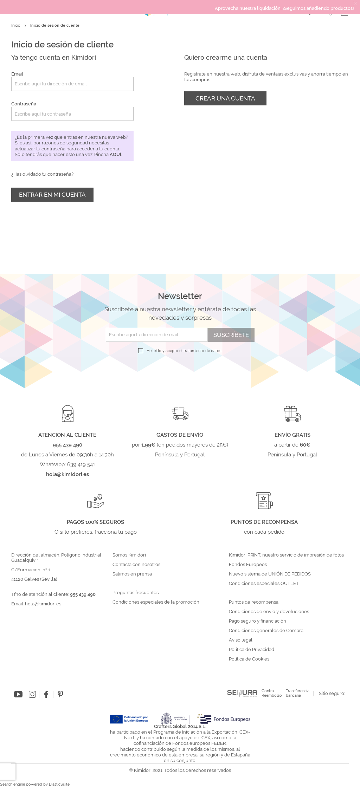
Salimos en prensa (132, 574)
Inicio (16, 25)
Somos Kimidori (129, 555)
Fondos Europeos (248, 564)
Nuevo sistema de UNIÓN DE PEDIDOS (270, 574)
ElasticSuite (59, 784)
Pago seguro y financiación (257, 621)
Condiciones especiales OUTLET (264, 583)
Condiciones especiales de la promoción (156, 602)
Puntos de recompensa (253, 602)
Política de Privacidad (251, 649)
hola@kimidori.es (43, 603)
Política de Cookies (249, 659)
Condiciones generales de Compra (266, 630)
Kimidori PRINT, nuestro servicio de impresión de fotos (286, 555)
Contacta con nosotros (136, 564)
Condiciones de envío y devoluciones (269, 611)
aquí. (116, 154)
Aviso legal (240, 640)
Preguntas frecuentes (135, 592)
